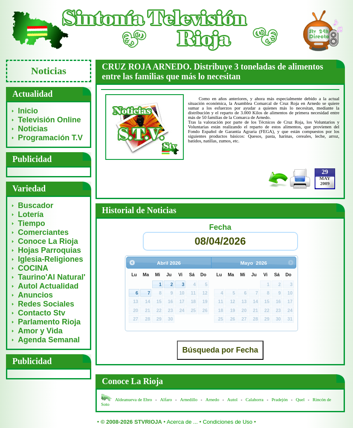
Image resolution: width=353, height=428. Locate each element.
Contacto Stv (41, 313)
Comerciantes (43, 232)
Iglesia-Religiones (50, 259)
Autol (233, 399)
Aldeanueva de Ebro (133, 399)
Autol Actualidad (48, 286)
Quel (300, 399)
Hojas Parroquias (49, 250)
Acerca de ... (182, 422)
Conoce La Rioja (48, 241)
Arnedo (212, 399)
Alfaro (166, 399)
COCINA (33, 268)
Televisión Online (49, 120)
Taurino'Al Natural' (51, 277)
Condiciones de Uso (227, 422)
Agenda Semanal (49, 339)
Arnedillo (188, 399)
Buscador (35, 205)
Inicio (28, 111)
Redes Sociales (46, 304)
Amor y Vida (40, 331)
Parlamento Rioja (49, 322)
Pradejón (280, 399)
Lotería (30, 214)
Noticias (33, 128)
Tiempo (31, 223)
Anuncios (35, 295)
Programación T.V (50, 137)
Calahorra (254, 399)
